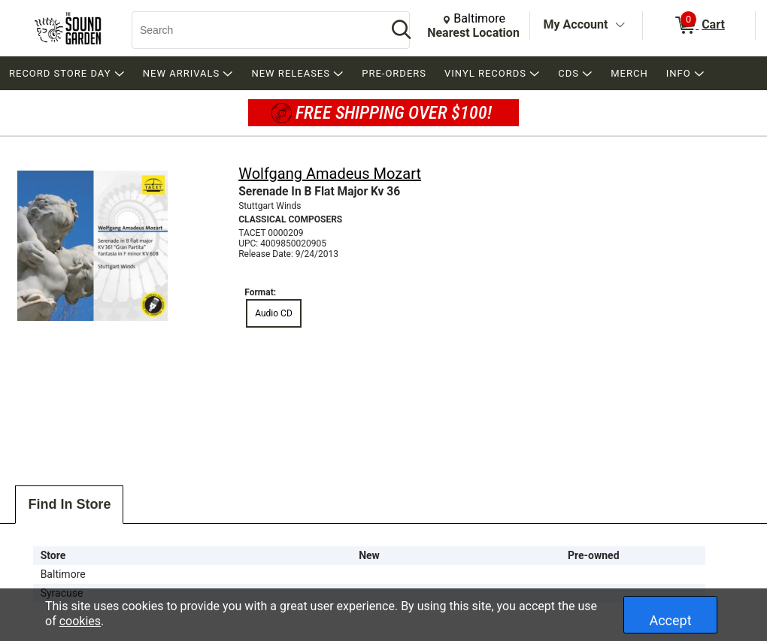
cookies (80, 621)
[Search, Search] (251, 30)
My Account (576, 24)
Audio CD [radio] (274, 313)
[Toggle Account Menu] (620, 26)
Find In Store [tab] (69, 504)
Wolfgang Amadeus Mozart (329, 174)
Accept (670, 620)
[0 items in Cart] (698, 25)
